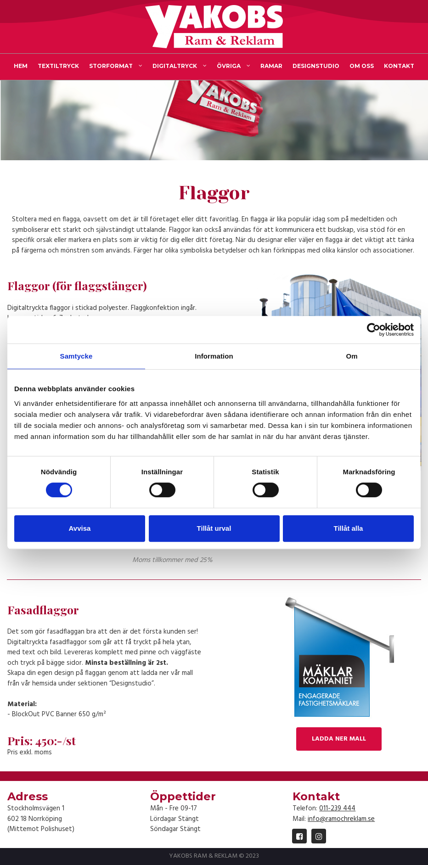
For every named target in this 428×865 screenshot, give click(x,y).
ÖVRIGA (233, 66)
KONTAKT (399, 65)
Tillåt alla (348, 528)
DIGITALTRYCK (179, 66)
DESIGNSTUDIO (316, 65)
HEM (21, 65)
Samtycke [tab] (76, 356)
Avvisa (80, 528)
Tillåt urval (214, 528)
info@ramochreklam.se (341, 819)
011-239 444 (337, 808)
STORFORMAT (115, 66)
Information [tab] (214, 356)
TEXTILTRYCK (58, 65)
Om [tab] (351, 356)
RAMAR (271, 65)
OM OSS (361, 65)
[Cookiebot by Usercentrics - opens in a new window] (373, 330)
